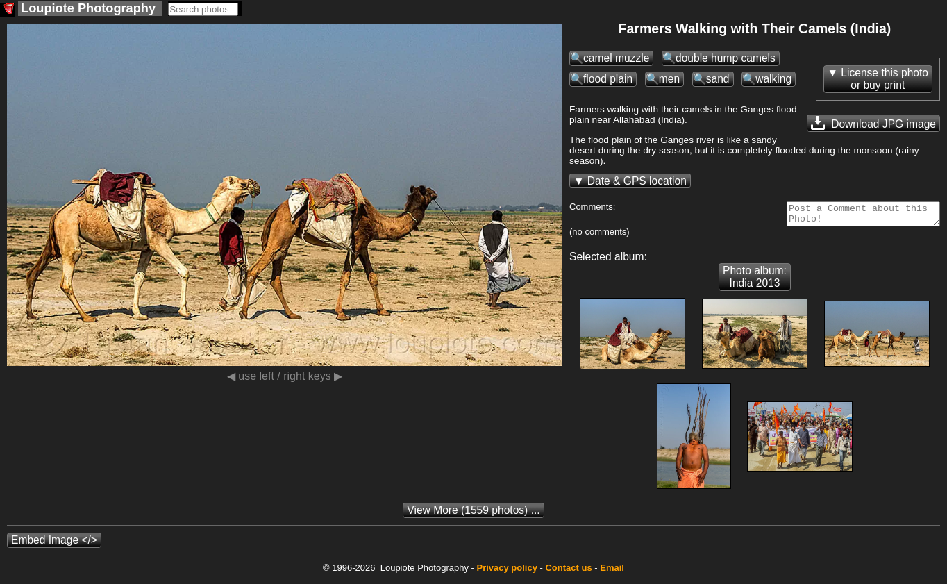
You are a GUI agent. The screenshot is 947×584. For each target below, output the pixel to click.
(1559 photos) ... (473, 514)
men (669, 79)
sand (718, 79)
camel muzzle (616, 58)
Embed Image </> (54, 544)
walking (773, 79)
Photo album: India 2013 (755, 281)
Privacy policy (506, 572)
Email (612, 572)
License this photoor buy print (884, 79)
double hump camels (726, 58)
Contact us (568, 572)
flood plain (607, 79)
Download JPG (873, 123)
